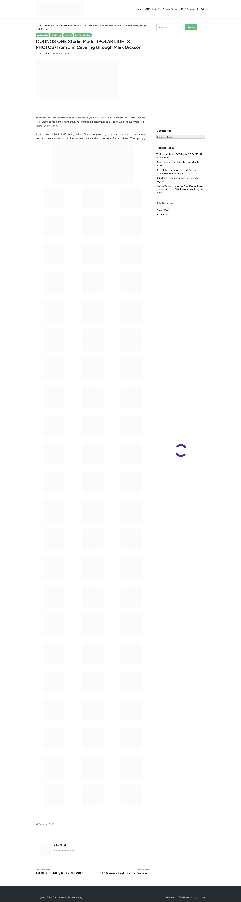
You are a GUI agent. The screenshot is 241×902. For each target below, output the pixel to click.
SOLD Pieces (187, 9)
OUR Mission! (152, 9)
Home (139, 9)
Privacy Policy (169, 9)
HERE (110, 117)
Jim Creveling (42, 35)
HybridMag (199, 897)
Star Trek (68, 35)
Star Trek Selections (83, 35)
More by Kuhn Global (64, 850)
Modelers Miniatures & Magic (69, 897)
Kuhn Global (44, 53)
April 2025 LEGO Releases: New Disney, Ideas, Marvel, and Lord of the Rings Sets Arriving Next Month (180, 189)
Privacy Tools (162, 214)
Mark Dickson (56, 35)
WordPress (183, 897)
